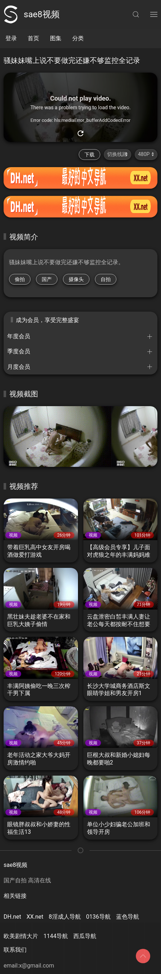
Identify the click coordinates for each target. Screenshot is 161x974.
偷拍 (20, 279)
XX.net (35, 916)
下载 (89, 154)
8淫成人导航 (65, 916)
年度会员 (18, 336)
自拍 (106, 279)
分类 (78, 38)
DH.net (12, 916)
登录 (11, 38)
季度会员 (18, 351)
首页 (33, 38)
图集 (55, 38)
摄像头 (76, 279)
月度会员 (18, 366)
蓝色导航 (127, 916)
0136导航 (98, 916)
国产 (47, 279)
